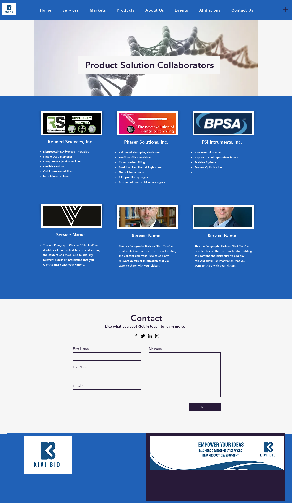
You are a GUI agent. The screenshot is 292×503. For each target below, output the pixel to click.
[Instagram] (157, 336)
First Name (81, 348)
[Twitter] (143, 336)
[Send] (205, 407)
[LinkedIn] (150, 336)
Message (155, 348)
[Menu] (286, 9)
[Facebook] (136, 336)
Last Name (80, 367)
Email (77, 385)
